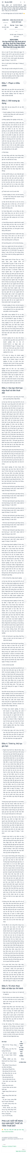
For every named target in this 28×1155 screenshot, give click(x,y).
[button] (2, 2)
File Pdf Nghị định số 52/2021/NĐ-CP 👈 (14, 13)
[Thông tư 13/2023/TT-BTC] (14, 1145)
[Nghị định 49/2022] (14, 1150)
